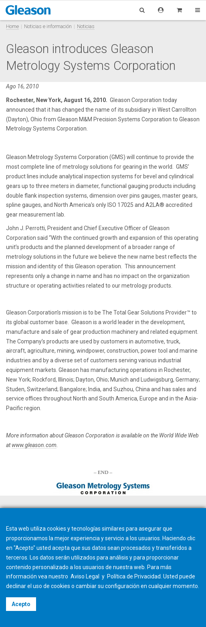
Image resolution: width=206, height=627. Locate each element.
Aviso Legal (86, 576)
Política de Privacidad (134, 576)
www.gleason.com (34, 445)
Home (12, 26)
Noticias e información (48, 26)
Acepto (21, 604)
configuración (122, 586)
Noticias (86, 26)
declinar (16, 586)
